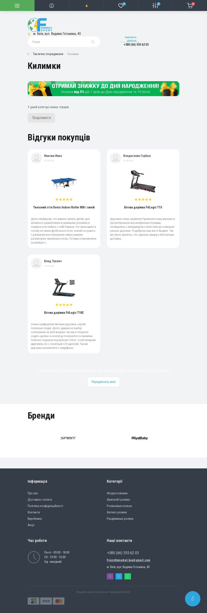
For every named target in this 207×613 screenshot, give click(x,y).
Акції (31, 525)
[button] (86, 5)
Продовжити (41, 118)
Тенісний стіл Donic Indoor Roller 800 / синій (64, 207)
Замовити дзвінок (130, 39)
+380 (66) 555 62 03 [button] (123, 552)
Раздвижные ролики (120, 518)
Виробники (35, 518)
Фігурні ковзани (117, 493)
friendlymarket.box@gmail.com (128, 560)
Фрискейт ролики (118, 499)
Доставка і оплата (40, 499)
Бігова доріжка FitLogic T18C (64, 312)
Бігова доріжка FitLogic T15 (143, 207)
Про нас (33, 493)
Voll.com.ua (100, 592)
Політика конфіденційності (45, 506)
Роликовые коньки (119, 506)
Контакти (34, 512)
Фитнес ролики (117, 512)
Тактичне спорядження (48, 54)
